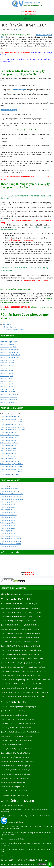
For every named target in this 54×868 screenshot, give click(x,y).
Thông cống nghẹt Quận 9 (8, 509)
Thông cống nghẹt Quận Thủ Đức (10, 536)
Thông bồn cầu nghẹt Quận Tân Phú (11, 469)
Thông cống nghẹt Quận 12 (8, 504)
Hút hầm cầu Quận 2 (6, 378)
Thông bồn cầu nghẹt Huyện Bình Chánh (12, 427)
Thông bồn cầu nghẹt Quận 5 (9, 443)
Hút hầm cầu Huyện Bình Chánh (10, 355)
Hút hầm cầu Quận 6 (6, 368)
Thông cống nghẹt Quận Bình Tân (10, 496)
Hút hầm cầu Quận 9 (6, 365)
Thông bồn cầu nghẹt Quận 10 (9, 461)
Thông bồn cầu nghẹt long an (9, 474)
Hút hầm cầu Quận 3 (6, 376)
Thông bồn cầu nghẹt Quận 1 (9, 453)
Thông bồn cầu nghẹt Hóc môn (10, 416)
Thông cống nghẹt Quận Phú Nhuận (11, 494)
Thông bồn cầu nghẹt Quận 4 (9, 445)
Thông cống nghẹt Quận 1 (8, 525)
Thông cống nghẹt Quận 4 (8, 517)
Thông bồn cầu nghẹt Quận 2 (9, 451)
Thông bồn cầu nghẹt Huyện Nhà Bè (11, 472)
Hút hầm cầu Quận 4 (6, 373)
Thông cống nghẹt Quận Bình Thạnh (11, 502)
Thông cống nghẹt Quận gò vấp (10, 491)
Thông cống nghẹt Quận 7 (8, 528)
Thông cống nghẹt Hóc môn (9, 488)
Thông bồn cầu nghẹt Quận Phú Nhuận (12, 422)
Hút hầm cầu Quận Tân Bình (9, 394)
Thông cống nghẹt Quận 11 (8, 507)
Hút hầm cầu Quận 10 (7, 389)
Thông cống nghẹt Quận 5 (8, 515)
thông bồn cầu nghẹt (9, 110)
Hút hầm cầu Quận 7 (6, 384)
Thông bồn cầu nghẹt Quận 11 (9, 435)
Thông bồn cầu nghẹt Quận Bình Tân (11, 424)
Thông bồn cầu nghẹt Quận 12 (9, 432)
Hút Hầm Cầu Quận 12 (10, 327)
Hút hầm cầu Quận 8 (6, 386)
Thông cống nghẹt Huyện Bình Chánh (12, 499)
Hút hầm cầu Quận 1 (6, 381)
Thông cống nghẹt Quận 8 (8, 531)
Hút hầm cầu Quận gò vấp (8, 347)
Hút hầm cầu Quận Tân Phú (8, 397)
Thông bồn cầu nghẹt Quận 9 (9, 437)
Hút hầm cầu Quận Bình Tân (9, 352)
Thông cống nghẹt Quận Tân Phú (10, 541)
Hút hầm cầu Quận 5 (6, 370)
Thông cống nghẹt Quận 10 (8, 533)
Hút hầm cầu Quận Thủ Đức (9, 392)
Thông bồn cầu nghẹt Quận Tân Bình (11, 466)
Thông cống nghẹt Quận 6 (8, 512)
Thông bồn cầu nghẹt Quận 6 (9, 440)
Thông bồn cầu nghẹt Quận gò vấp (11, 419)
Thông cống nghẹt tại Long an (9, 546)
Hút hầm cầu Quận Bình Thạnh (9, 357)
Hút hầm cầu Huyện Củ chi (8, 342)
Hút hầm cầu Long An (7, 402)
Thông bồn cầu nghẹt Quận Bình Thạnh (12, 429)
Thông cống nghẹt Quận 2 (8, 523)
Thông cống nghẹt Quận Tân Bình (10, 538)
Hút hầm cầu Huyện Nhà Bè (8, 399)
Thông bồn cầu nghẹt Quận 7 (9, 456)
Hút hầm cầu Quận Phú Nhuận (9, 349)
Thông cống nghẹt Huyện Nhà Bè (10, 544)
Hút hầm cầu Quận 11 (7, 363)
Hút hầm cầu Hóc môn (7, 344)
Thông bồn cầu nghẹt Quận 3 (9, 448)
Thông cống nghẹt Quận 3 (8, 520)
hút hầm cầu (7, 324)
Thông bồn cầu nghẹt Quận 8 (9, 458)
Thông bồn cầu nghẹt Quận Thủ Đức (11, 464)
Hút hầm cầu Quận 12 (7, 360)
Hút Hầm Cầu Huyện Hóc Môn (13, 330)
